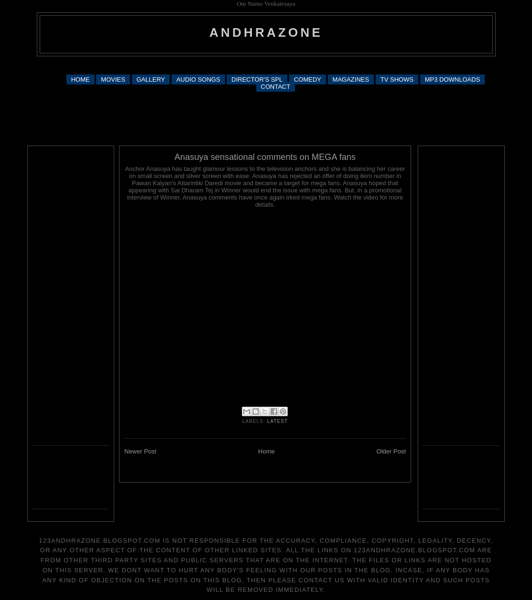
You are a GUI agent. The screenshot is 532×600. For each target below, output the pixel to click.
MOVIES (113, 79)
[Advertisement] (266, 64)
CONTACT (276, 86)
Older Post (391, 451)
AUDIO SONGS (198, 79)
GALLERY (151, 79)
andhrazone (266, 32)
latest (277, 421)
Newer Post (140, 451)
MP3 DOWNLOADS (452, 79)
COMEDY (307, 79)
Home (266, 451)
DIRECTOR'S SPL (256, 79)
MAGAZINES (351, 79)
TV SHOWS (396, 79)
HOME (80, 79)
